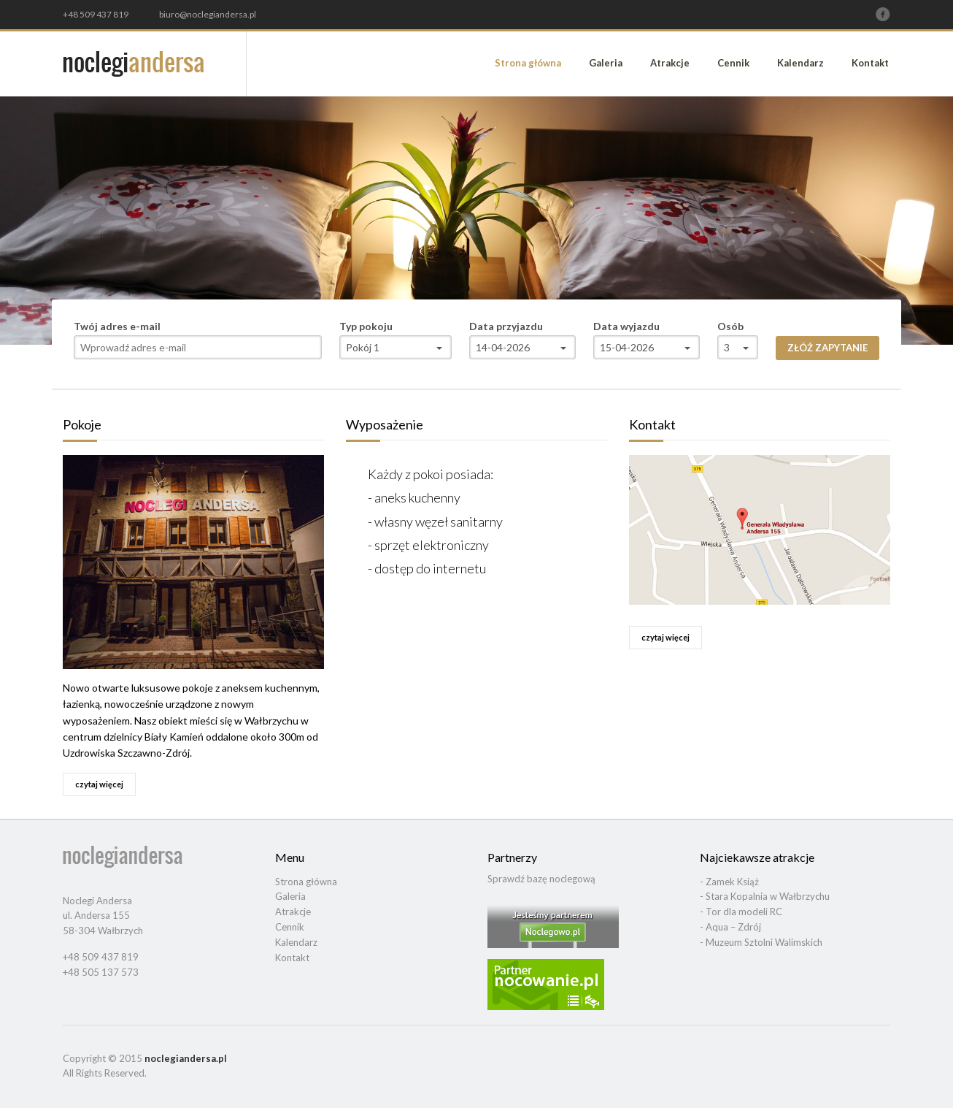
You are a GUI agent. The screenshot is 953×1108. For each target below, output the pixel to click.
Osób (730, 326)
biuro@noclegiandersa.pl (207, 14)
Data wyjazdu (626, 326)
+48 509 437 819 (95, 14)
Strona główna (528, 63)
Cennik (733, 63)
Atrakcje (670, 63)
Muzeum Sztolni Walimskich (764, 942)
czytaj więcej (99, 784)
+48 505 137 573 (101, 972)
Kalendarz (800, 63)
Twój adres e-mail (117, 326)
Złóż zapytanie (827, 348)
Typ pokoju (366, 326)
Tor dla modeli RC (744, 911)
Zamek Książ (732, 881)
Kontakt (870, 63)
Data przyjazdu (506, 326)
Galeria (605, 63)
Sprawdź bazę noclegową (541, 879)
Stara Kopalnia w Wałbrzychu (768, 896)
